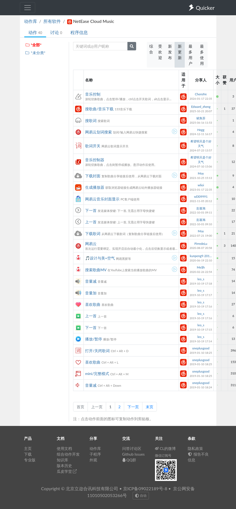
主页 (28, 448)
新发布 (170, 52)
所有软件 (52, 21)
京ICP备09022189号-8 (145, 488)
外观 (93, 460)
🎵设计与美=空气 (100, 258)
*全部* (33, 44)
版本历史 (64, 465)
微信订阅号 (163, 455)
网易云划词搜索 (98, 132)
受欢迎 (160, 52)
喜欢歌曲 (92, 304)
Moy (201, 173)
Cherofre (201, 94)
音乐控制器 (94, 159)
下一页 (133, 406)
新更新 (180, 52)
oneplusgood (200, 348)
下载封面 (92, 175)
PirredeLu (201, 243)
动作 (35, 32)
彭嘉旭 (200, 208)
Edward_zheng (200, 106)
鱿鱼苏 (200, 118)
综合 (151, 49)
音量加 (91, 293)
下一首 (91, 210)
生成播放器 (94, 187)
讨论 (56, 32)
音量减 (91, 281)
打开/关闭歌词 (97, 350)
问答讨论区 (131, 448)
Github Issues (133, 454)
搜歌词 (91, 120)
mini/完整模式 (97, 373)
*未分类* (35, 52)
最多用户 (190, 55)
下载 (28, 454)
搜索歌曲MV (95, 269)
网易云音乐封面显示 (102, 199)
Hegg (200, 130)
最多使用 (202, 55)
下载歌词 (92, 233)
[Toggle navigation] (27, 7)
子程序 (95, 454)
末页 (149, 406)
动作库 (30, 21)
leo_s (201, 279)
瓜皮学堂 (67, 471)
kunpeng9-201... (201, 256)
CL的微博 (165, 448)
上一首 (91, 222)
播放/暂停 (93, 339)
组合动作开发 (68, 454)
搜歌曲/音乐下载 (99, 108)
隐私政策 (195, 448)
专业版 (29, 460)
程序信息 (79, 32)
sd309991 (201, 196)
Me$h (201, 267)
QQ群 (129, 460)
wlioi (201, 185)
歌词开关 (92, 146)
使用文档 (64, 448)
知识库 (62, 460)
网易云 (91, 243)
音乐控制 (92, 94)
